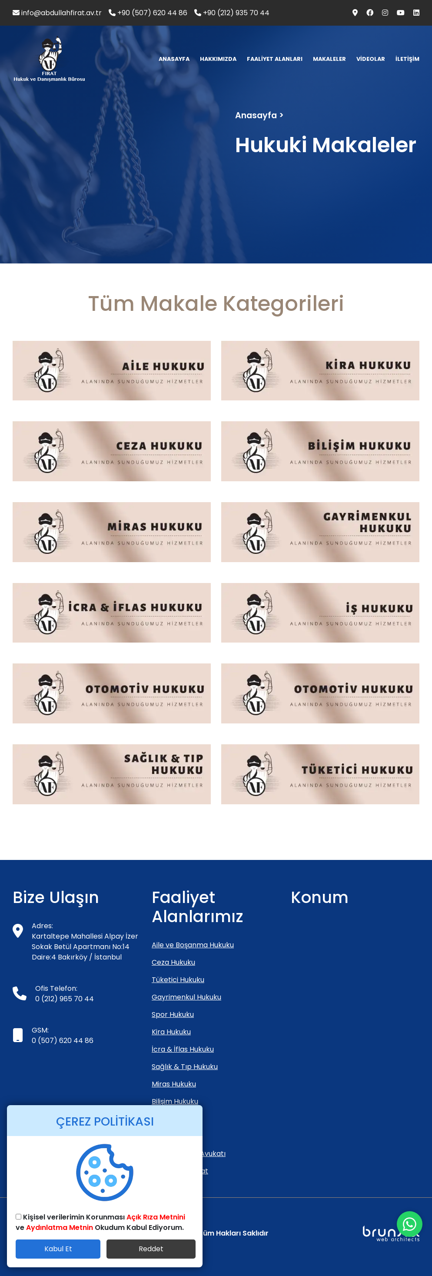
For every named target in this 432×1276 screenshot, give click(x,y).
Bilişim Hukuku (175, 1101)
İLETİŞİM (407, 59)
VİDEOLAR (370, 59)
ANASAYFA (174, 59)
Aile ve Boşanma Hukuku (193, 945)
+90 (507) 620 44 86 (148, 13)
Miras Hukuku (174, 1084)
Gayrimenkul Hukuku (186, 997)
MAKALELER (329, 59)
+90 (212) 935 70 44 (231, 13)
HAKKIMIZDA (218, 59)
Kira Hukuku (171, 1032)
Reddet (151, 1249)
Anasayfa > (259, 115)
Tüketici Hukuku (178, 980)
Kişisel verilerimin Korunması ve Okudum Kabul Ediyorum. (100, 1222)
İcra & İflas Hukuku (183, 1049)
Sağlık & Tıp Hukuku (185, 1067)
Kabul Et (58, 1249)
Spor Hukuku (173, 1014)
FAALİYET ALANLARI (274, 59)
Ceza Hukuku (173, 962)
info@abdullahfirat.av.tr (57, 13)
